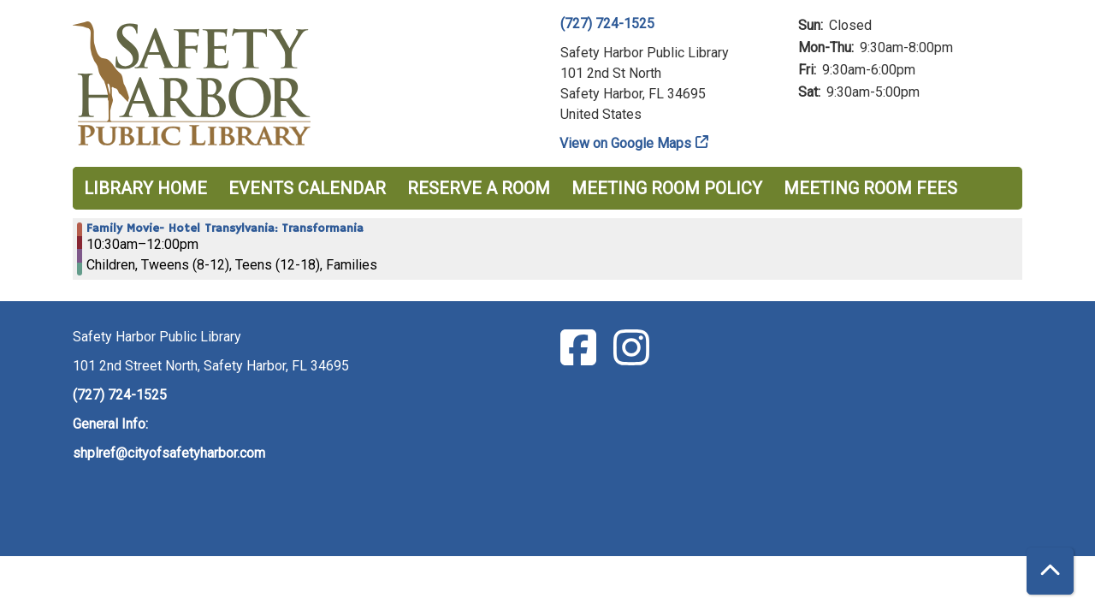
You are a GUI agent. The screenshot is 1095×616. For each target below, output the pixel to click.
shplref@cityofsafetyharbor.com (169, 453)
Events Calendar (307, 188)
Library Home (145, 188)
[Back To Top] (1050, 571)
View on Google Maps (625, 143)
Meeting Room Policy (666, 188)
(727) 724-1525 (607, 23)
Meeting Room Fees (870, 188)
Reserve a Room (478, 188)
